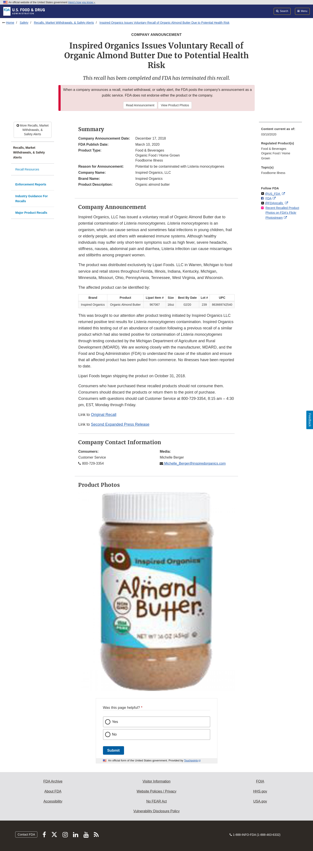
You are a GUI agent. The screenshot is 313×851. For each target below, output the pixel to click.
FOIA (260, 781)
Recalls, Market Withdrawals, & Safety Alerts (64, 22)
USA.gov (260, 801)
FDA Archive (52, 781)
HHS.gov (260, 791)
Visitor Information (156, 781)
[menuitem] (280, 133)
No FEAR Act (156, 801)
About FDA (52, 791)
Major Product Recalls (31, 212)
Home (10, 22)
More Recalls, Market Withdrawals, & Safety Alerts (33, 130)
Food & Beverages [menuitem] (273, 148)
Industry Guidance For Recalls (31, 198)
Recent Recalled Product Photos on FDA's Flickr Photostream (282, 212)
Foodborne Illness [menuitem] (273, 173)
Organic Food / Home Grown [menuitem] (275, 156)
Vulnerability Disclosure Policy (156, 811)
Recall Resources (27, 169)
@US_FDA (273, 193)
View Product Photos (175, 105)
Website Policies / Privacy (156, 791)
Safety (24, 22)
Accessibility (52, 801)
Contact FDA (26, 834)
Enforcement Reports (30, 184)
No (114, 734)
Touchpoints (191, 760)
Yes (115, 722)
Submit (113, 750)
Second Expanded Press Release (120, 424)
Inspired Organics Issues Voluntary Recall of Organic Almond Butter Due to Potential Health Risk (164, 22)
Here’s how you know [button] (81, 2)
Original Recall (103, 414)
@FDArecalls (274, 203)
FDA (268, 198)
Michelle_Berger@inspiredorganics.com (194, 463)
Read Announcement (140, 105)
